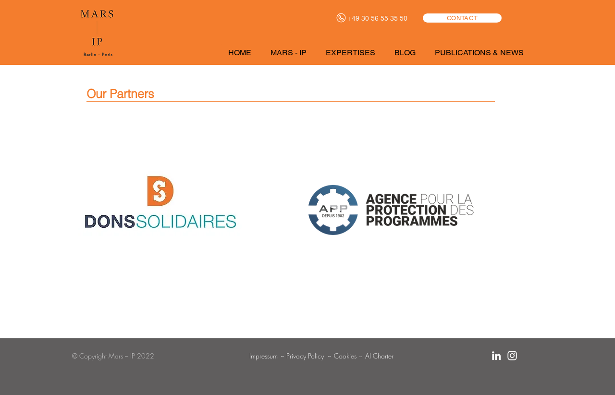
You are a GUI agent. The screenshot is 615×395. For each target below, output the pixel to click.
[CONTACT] (462, 18)
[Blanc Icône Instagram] (512, 355)
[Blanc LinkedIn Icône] (496, 355)
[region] (159, 213)
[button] (290, 52)
